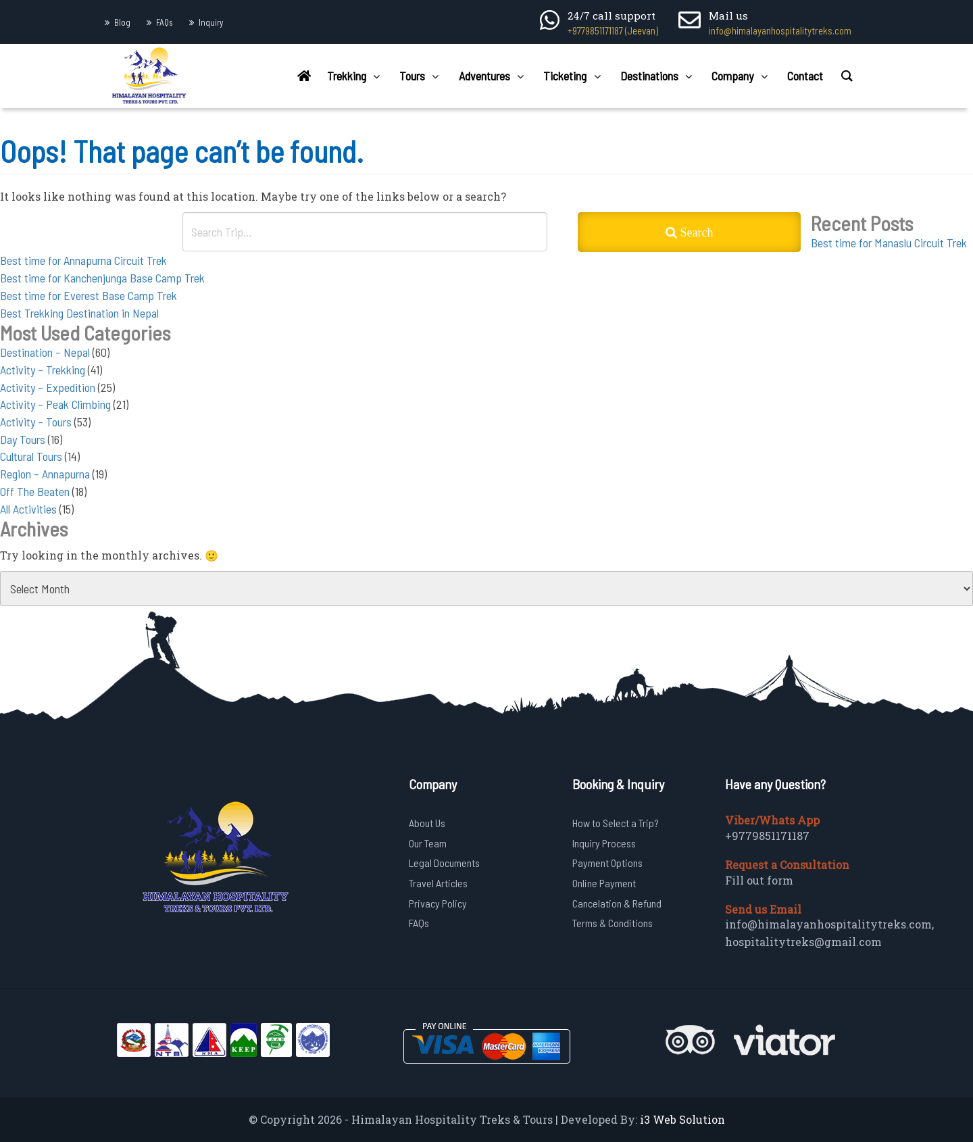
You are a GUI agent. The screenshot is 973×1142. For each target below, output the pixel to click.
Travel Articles (438, 882)
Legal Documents (444, 862)
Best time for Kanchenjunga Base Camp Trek (102, 277)
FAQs (164, 22)
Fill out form (759, 880)
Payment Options (607, 862)
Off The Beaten (35, 491)
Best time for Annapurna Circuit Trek (83, 260)
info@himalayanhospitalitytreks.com (780, 30)
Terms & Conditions (612, 922)
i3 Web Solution (682, 1119)
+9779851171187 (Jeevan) (613, 30)
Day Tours (22, 439)
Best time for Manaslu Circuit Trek (889, 242)
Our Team (428, 843)
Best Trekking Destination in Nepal (79, 312)
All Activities (28, 508)
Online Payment (604, 882)
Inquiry (211, 22)
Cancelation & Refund (617, 903)
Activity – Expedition (47, 387)
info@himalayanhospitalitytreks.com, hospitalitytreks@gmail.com (829, 933)
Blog (122, 22)
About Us (427, 822)
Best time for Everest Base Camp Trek (88, 295)
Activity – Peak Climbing (55, 404)
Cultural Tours (31, 456)
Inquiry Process (604, 843)
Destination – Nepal (45, 352)
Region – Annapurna (45, 473)
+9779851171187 (767, 835)
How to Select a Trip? (615, 822)
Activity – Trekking (42, 369)
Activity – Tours (36, 421)
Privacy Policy (438, 903)
